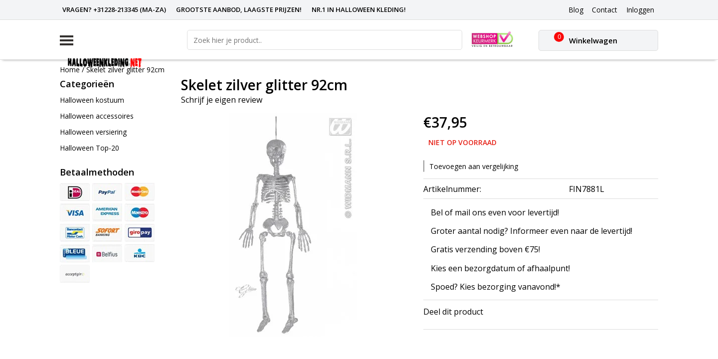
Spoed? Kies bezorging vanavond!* (495, 286)
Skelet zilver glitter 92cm (125, 69)
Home (70, 69)
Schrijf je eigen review (221, 99)
